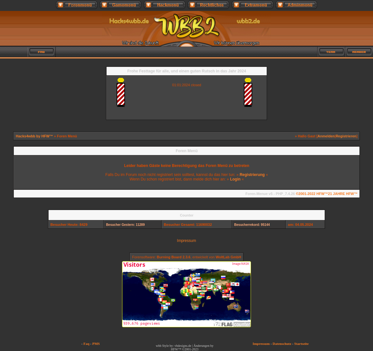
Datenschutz (282, 344)
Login (235, 179)
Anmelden (326, 136)
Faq (86, 344)
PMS (96, 344)
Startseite (301, 344)
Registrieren (346, 136)
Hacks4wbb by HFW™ (35, 136)
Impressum (186, 240)
